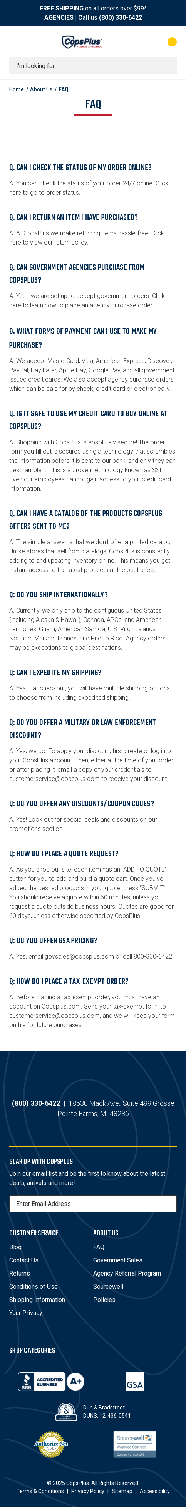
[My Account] (141, 42)
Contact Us (24, 1260)
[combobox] (93, 65)
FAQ (98, 1247)
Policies (104, 1299)
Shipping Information (37, 1299)
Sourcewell (108, 1286)
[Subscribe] (170, 1203)
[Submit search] (168, 65)
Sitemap (122, 1491)
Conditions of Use (33, 1286)
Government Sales (117, 1260)
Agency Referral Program (127, 1273)
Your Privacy (25, 1313)
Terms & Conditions (40, 1491)
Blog (15, 1247)
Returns (19, 1273)
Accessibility (155, 1491)
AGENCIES (59, 17)
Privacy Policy (87, 1491)
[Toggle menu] (16, 42)
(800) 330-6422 (120, 17)
